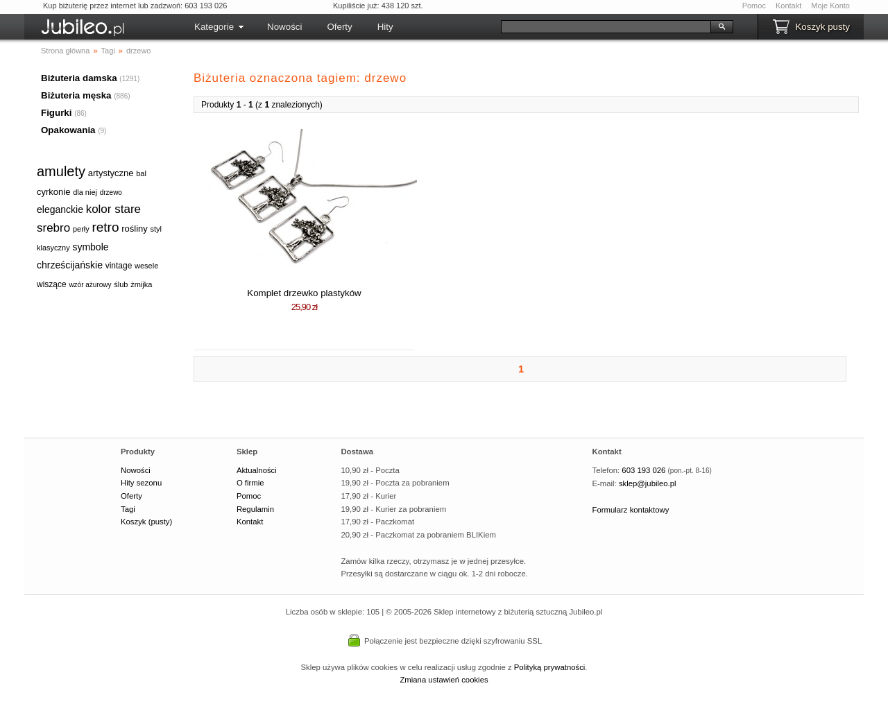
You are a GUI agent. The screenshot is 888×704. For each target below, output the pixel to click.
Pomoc (754, 5)
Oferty (339, 27)
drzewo (111, 192)
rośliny (134, 228)
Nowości (284, 27)
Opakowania (68, 130)
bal (141, 173)
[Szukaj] (606, 26)
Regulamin (255, 509)
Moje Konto (830, 5)
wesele (146, 265)
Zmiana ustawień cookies (444, 680)
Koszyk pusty (822, 27)
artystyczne (111, 173)
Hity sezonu (141, 483)
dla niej (85, 192)
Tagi (128, 509)
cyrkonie (53, 192)
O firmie (250, 483)
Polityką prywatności (550, 667)
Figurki (56, 113)
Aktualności (257, 470)
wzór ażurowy (90, 285)
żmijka (141, 284)
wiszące (52, 284)
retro (105, 227)
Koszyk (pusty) (146, 521)
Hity (385, 27)
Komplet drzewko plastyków (304, 293)
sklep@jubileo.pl (647, 483)
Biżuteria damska (79, 78)
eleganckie (60, 209)
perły (81, 229)
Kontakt (788, 5)
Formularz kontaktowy (630, 510)
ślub (121, 284)
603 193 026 (643, 470)
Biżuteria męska (76, 95)
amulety (61, 171)
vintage (119, 266)
